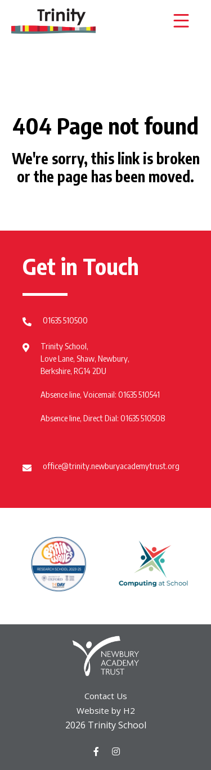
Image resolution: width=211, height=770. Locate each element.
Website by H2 (106, 710)
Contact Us (105, 695)
